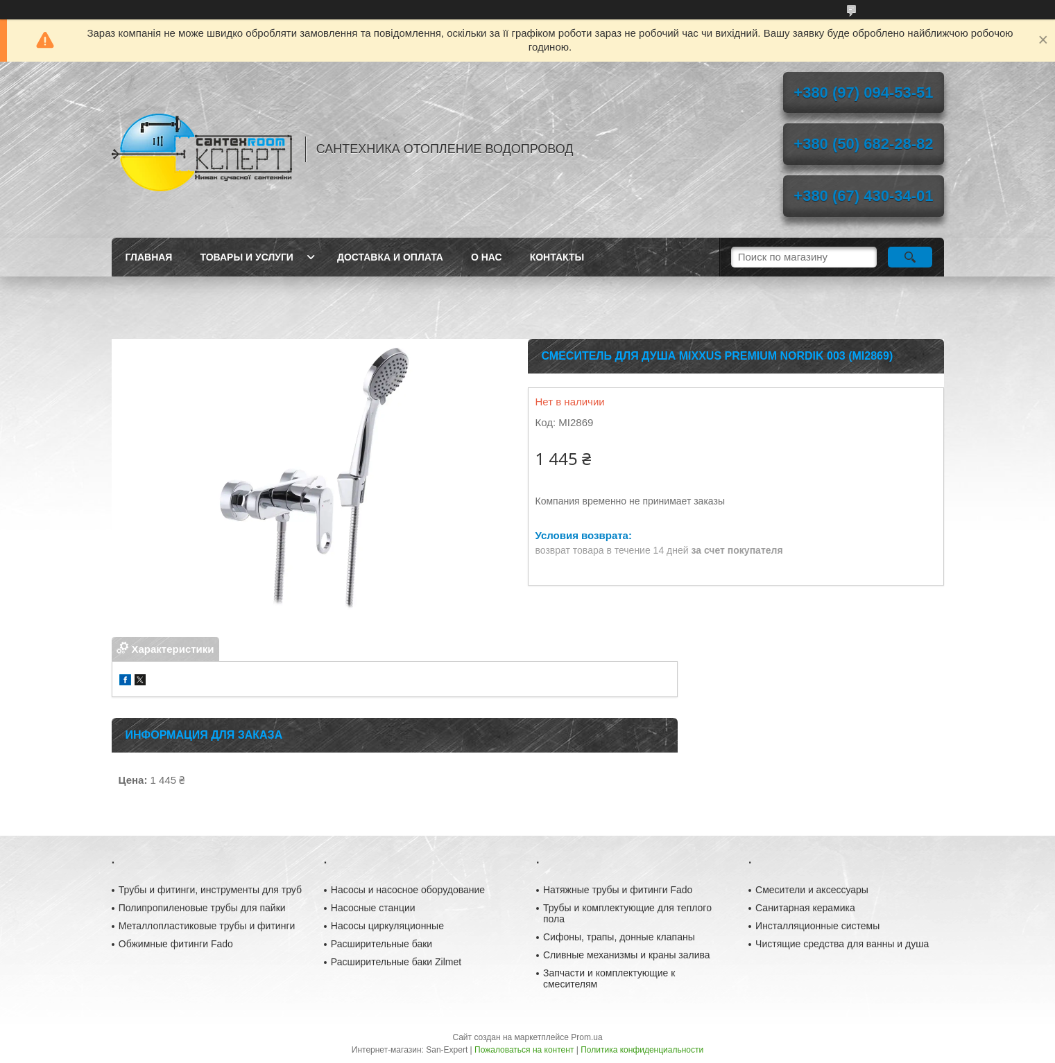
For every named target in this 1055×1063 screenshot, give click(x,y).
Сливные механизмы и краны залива (626, 954)
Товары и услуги (246, 257)
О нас (486, 257)
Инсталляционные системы (817, 925)
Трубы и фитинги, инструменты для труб (210, 889)
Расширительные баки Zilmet (396, 961)
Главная (149, 257)
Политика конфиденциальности (642, 1050)
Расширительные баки (381, 943)
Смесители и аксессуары (811, 889)
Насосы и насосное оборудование (408, 889)
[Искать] (910, 257)
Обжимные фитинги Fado (176, 943)
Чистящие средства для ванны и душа (842, 943)
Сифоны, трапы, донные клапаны (619, 936)
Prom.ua (586, 1037)
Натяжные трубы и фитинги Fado (617, 889)
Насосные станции (373, 907)
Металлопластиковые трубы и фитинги (207, 925)
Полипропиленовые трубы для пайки (202, 907)
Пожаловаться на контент (524, 1050)
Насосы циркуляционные (387, 925)
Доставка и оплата (390, 257)
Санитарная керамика (805, 907)
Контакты (557, 257)
